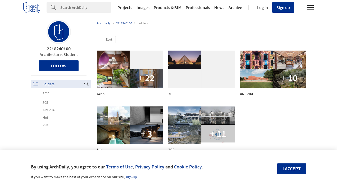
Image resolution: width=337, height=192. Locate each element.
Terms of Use (119, 167)
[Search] (85, 7)
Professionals (198, 7)
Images (142, 7)
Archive (235, 7)
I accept (292, 169)
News (219, 7)
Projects (124, 7)
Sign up (283, 7)
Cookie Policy (188, 167)
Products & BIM (167, 7)
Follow (58, 65)
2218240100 (59, 49)
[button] (106, 39)
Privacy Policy (149, 167)
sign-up (131, 177)
